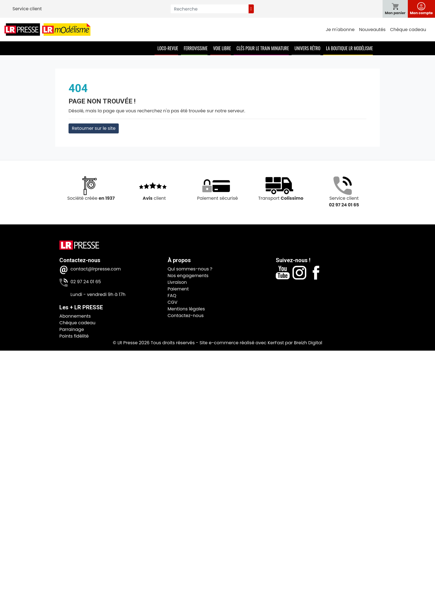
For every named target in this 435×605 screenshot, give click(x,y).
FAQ (172, 295)
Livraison (177, 282)
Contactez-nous (186, 315)
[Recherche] (210, 8)
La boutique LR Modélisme (349, 48)
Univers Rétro (307, 48)
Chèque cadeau (408, 29)
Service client (27, 9)
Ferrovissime (196, 48)
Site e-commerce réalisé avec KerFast (241, 343)
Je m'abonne (340, 29)
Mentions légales (186, 309)
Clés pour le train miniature (262, 48)
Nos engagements (188, 275)
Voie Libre (222, 48)
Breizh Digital (308, 343)
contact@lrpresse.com (95, 269)
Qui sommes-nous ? (190, 269)
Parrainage (71, 329)
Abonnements (75, 316)
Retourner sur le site (93, 128)
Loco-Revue (167, 48)
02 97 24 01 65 (85, 282)
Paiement (178, 289)
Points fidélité (74, 336)
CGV (173, 302)
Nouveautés (372, 29)
